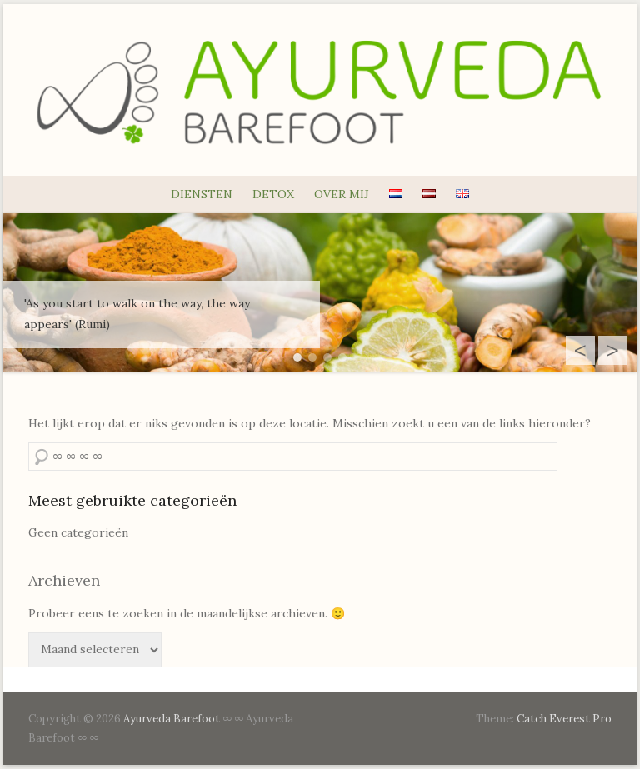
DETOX (273, 194)
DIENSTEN (201, 194)
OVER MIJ (341, 194)
